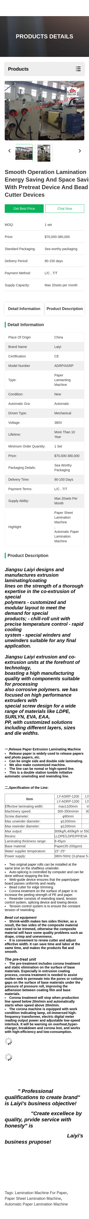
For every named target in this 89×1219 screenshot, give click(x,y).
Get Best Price (24, 208)
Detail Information (24, 309)
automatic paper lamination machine (36, 1204)
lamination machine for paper (41, 1193)
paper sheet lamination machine (33, 1198)
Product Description (65, 309)
